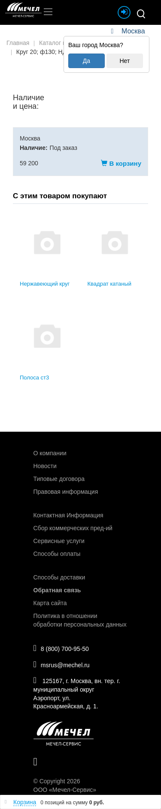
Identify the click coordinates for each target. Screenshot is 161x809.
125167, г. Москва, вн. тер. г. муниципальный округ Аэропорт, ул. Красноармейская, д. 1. (76, 693)
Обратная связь (57, 590)
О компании (50, 453)
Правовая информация (65, 491)
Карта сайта (50, 603)
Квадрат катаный (110, 284)
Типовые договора (59, 478)
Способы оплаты (57, 553)
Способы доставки (59, 577)
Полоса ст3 (34, 377)
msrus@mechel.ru (61, 664)
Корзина (24, 802)
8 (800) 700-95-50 (61, 648)
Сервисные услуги (59, 540)
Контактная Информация (68, 515)
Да (86, 60)
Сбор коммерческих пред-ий (72, 528)
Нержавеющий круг (45, 284)
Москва (133, 31)
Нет (124, 60)
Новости (45, 466)
